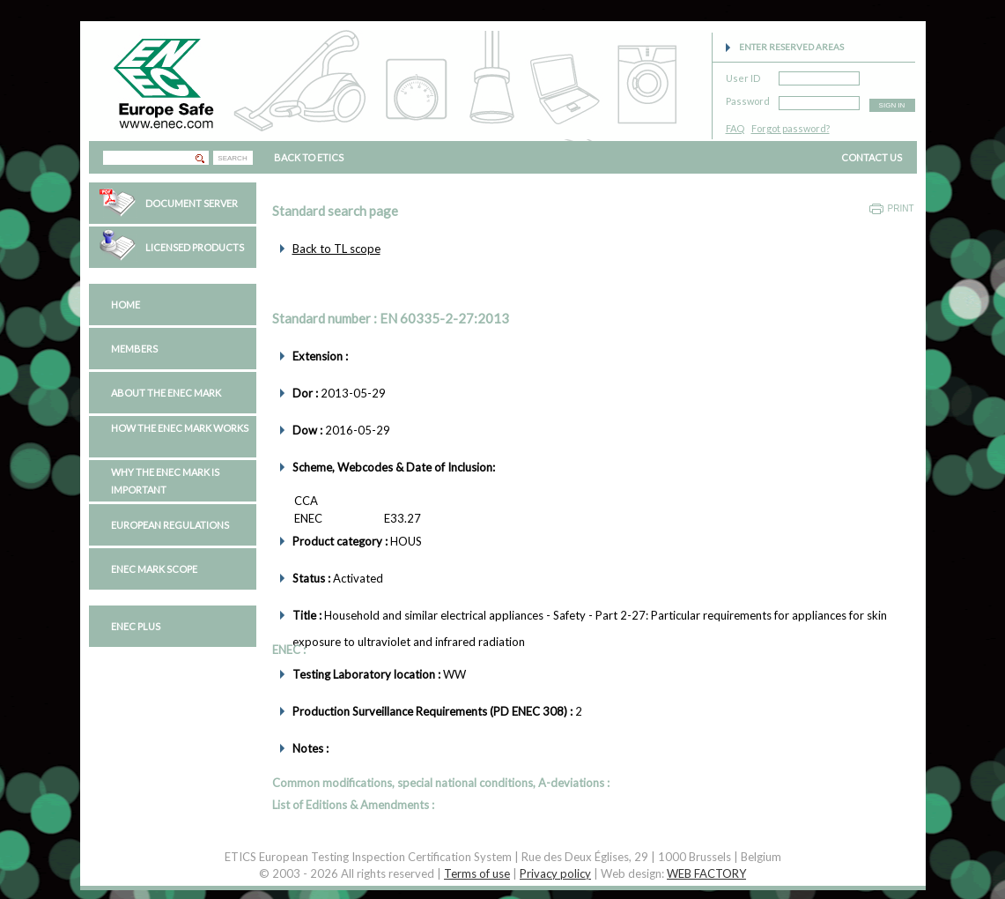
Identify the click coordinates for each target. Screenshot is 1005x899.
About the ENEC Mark (166, 392)
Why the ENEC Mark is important (165, 480)
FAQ (735, 128)
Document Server (191, 203)
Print (901, 208)
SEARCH (232, 158)
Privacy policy (555, 873)
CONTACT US (871, 157)
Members (134, 348)
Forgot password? (790, 128)
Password (748, 98)
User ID (743, 75)
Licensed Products (194, 247)
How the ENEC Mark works (179, 428)
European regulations (170, 525)
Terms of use (477, 873)
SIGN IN (892, 105)
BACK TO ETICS (309, 157)
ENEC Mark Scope (154, 569)
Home (125, 304)
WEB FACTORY (706, 873)
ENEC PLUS (135, 626)
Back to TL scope (336, 248)
